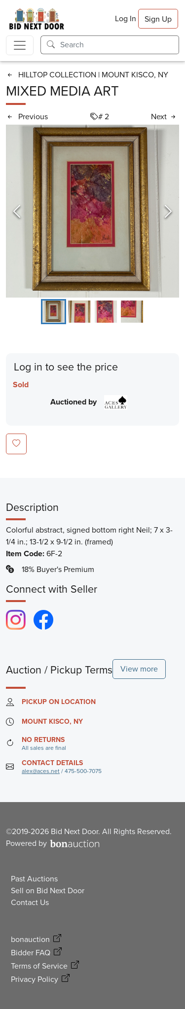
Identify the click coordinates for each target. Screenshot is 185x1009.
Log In (125, 18)
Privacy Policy (34, 979)
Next (159, 116)
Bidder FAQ (30, 952)
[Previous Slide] (17, 211)
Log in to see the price (66, 367)
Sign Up (158, 19)
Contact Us (30, 902)
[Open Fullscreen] (92, 211)
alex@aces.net (41, 771)
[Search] (119, 44)
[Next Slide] (168, 211)
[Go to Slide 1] (53, 311)
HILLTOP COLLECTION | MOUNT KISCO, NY (93, 74)
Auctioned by (88, 401)
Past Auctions (34, 878)
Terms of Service (39, 966)
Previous (33, 116)
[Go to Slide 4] (132, 311)
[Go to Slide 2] (79, 311)
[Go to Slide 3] (105, 311)
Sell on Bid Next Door (47, 890)
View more (139, 668)
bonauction (30, 939)
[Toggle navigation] (20, 45)
